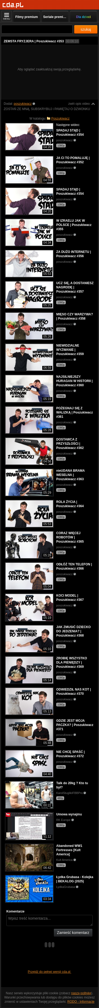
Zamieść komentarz (73, 932)
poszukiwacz (23, 104)
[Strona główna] (13, 5)
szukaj (86, 29)
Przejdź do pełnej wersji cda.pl (49, 972)
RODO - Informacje (81, 1002)
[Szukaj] (37, 29)
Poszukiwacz (60, 118)
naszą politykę (81, 993)
